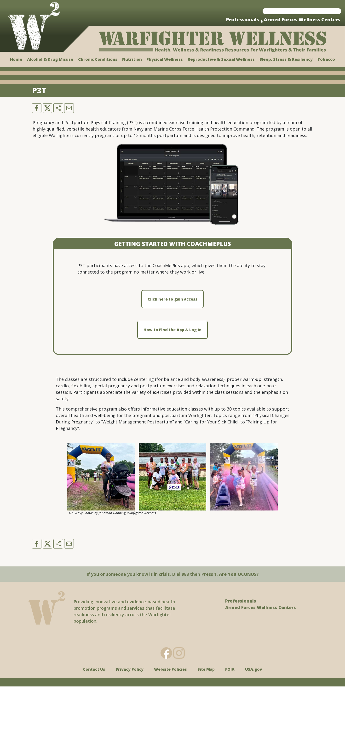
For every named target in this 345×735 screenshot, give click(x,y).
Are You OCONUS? (239, 622)
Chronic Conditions (97, 59)
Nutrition (132, 59)
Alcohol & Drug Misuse (50, 59)
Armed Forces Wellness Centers (302, 19)
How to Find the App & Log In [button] (172, 378)
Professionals (242, 19)
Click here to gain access (172, 348)
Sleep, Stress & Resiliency (286, 59)
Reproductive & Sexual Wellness (221, 59)
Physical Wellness (164, 59)
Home (16, 59)
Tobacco (326, 59)
